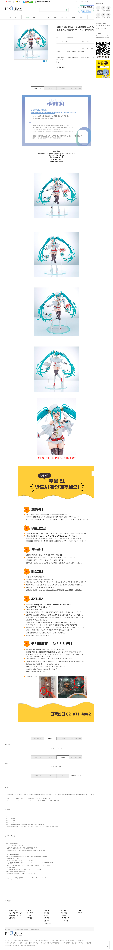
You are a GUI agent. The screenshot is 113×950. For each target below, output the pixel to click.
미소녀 (48, 17)
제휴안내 (37, 929)
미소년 (55, 17)
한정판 (80, 17)
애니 (42, 17)
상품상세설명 (37, 88)
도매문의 (12, 918)
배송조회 (108, 15)
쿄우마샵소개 (10, 929)
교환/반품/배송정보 (76, 88)
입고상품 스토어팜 (15, 913)
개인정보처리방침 (19, 929)
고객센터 (103, 15)
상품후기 (103, 8)
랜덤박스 (29, 918)
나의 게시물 (64, 921)
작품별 (13, 17)
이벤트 (80, 913)
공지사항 (46, 913)
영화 (62, 17)
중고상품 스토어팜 (15, 915)
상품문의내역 (65, 918)
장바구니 (98, 8)
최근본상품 (108, 8)
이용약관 (26, 929)
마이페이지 (98, 15)
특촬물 (73, 17)
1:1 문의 (63, 915)
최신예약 (35, 17)
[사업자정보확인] (33, 943)
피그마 (28, 915)
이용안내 (32, 929)
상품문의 (63, 88)
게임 (67, 17)
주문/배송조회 (65, 913)
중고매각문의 (47, 923)
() (89, 1)
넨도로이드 (30, 913)
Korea (9, 2)
